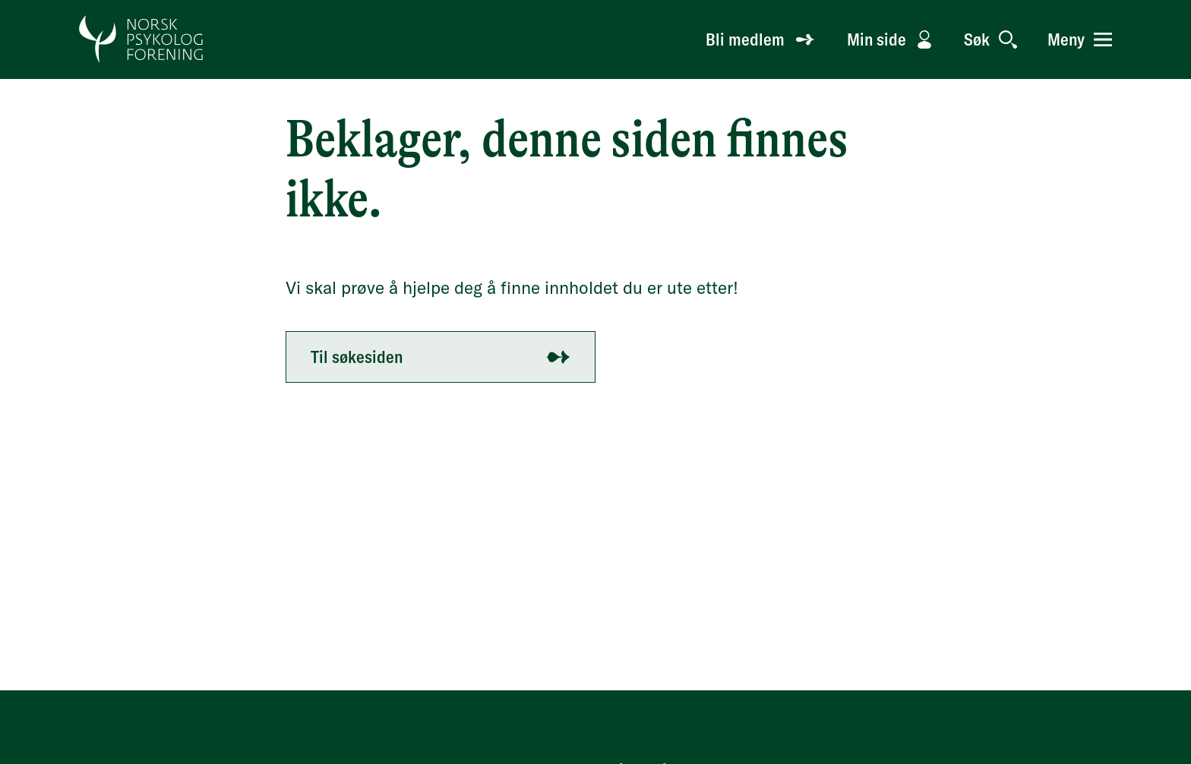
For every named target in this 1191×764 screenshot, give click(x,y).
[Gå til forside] (141, 39)
